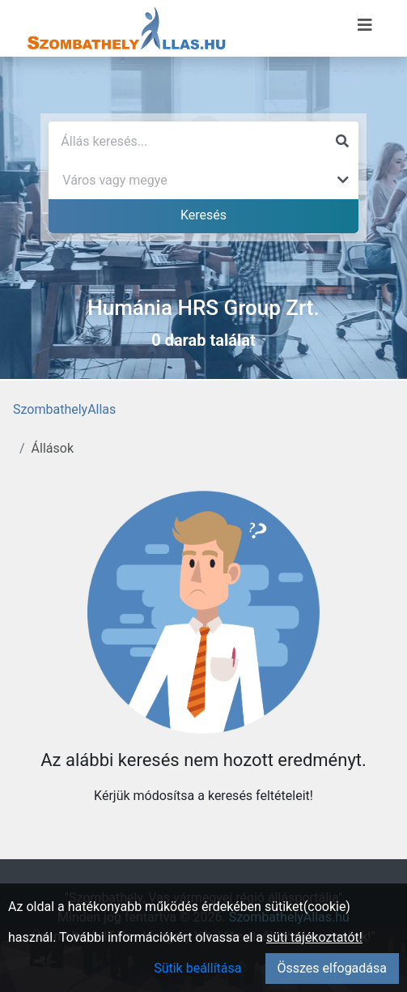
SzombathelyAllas (64, 409)
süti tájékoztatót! (314, 937)
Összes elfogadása (332, 968)
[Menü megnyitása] (365, 25)
